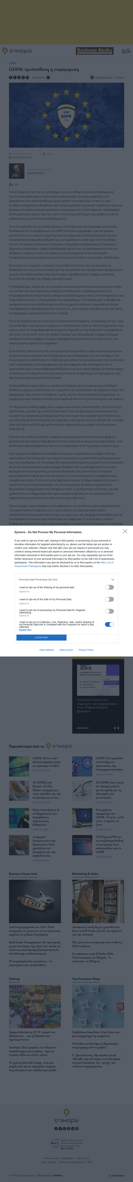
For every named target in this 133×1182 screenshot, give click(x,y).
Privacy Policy (86, 650)
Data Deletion (46, 650)
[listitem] (66, 579)
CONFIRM (41, 637)
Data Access (66, 650)
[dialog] (66, 591)
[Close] (126, 532)
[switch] (109, 587)
